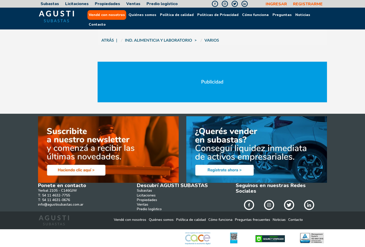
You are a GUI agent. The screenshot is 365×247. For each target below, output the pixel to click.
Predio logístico (162, 4)
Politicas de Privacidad (218, 15)
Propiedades (107, 4)
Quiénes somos (142, 15)
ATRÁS (107, 40)
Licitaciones (77, 4)
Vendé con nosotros (107, 15)
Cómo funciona (255, 15)
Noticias (302, 15)
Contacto (97, 24)
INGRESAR (276, 4)
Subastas (50, 4)
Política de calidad (177, 15)
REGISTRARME (308, 4)
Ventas (133, 4)
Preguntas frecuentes (252, 220)
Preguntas (282, 15)
